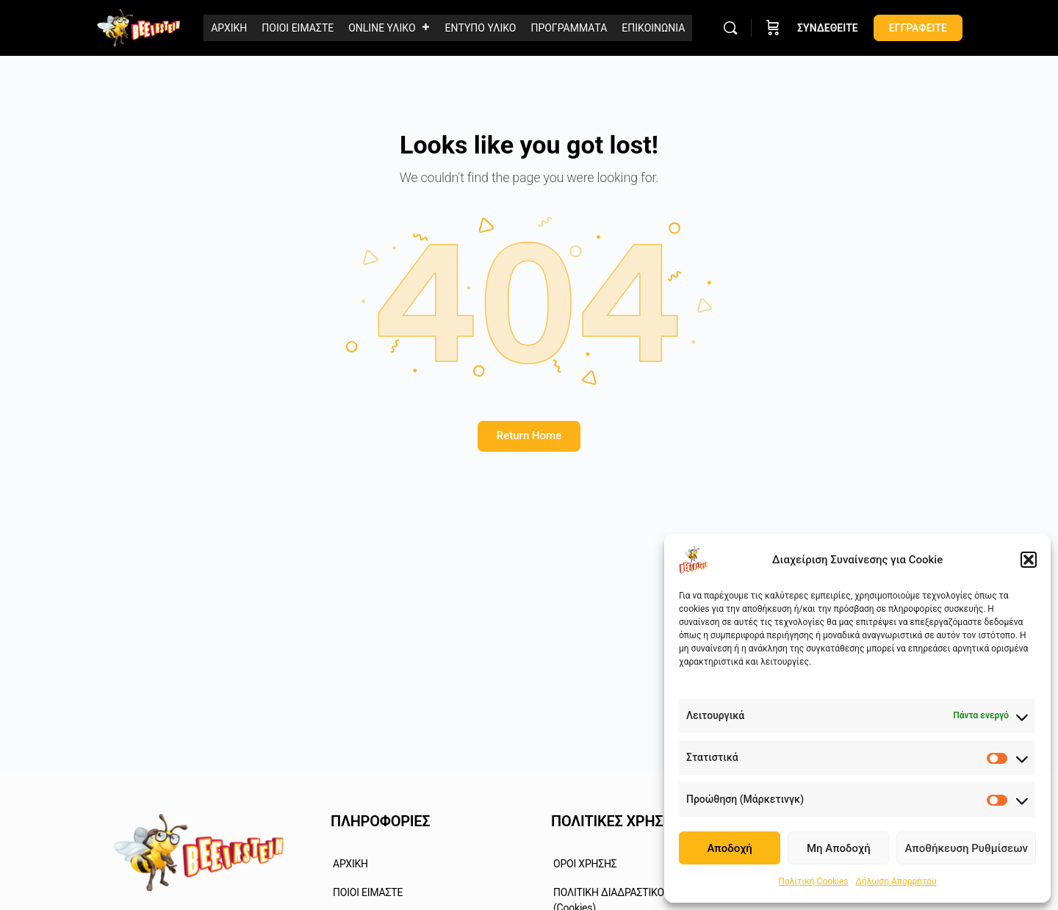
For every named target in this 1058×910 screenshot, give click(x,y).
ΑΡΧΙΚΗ (229, 28)
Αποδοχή (729, 848)
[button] (1028, 559)
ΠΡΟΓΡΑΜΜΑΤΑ (568, 28)
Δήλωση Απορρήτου (896, 881)
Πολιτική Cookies (813, 881)
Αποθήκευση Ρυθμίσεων (966, 848)
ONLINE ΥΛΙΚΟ (389, 28)
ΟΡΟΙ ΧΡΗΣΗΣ (585, 864)
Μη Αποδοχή (839, 848)
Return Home (529, 435)
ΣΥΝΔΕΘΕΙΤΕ (827, 28)
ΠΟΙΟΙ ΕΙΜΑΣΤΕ (298, 28)
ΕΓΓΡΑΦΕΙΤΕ (918, 28)
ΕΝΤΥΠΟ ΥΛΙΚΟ (481, 28)
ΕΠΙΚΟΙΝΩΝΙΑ (653, 28)
